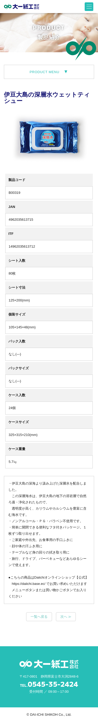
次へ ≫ (66, 617)
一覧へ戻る (39, 617)
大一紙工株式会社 (21, 6)
